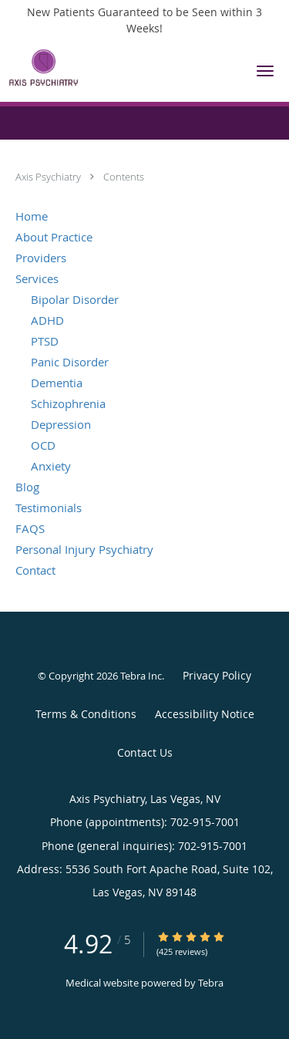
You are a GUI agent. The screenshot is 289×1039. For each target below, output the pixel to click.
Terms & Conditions (85, 714)
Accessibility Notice (204, 714)
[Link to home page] (120, 68)
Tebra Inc (141, 676)
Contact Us (145, 752)
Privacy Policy (217, 675)
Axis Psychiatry (49, 177)
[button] (265, 71)
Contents (123, 177)
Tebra (210, 983)
